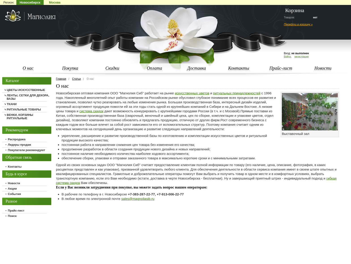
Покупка (70, 68)
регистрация (301, 56)
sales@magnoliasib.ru (137, 199)
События (14, 194)
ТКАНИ (12, 104)
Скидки (112, 68)
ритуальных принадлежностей (236, 93)
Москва (54, 2)
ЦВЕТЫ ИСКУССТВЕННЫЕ (26, 90)
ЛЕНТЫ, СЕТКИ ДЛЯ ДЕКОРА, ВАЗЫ (28, 97)
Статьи (76, 78)
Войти (287, 56)
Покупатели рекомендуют (26, 150)
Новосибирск (30, 2)
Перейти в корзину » (298, 24)
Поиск (12, 216)
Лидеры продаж (19, 144)
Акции (12, 188)
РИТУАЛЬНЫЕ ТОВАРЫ (24, 109)
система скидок (91, 111)
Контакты (238, 68)
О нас (28, 68)
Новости (322, 68)
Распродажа (17, 139)
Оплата (154, 68)
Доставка (196, 68)
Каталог (12, 80)
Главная (61, 78)
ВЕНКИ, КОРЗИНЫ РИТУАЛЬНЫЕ (20, 116)
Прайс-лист (280, 68)
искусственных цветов (192, 93)
